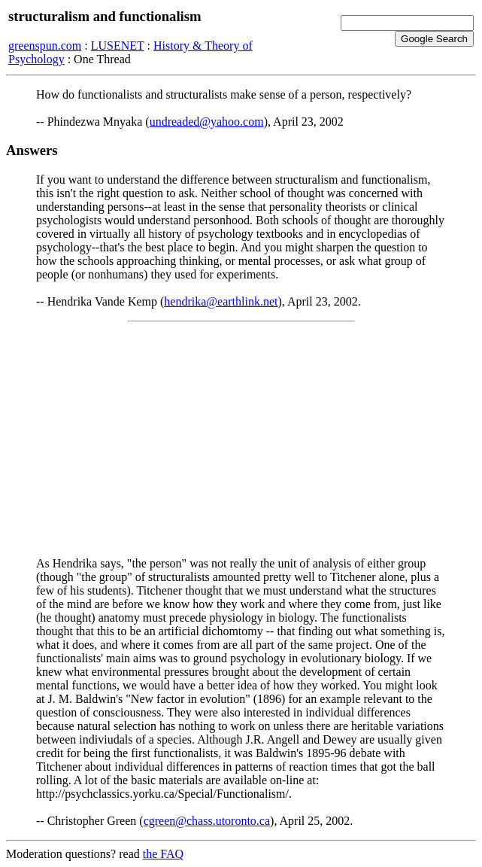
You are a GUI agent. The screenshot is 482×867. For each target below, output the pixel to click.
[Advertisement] (241, 439)
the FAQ (163, 853)
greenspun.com (44, 45)
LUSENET (117, 45)
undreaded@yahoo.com (207, 121)
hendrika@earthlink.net (220, 301)
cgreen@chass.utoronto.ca (207, 820)
